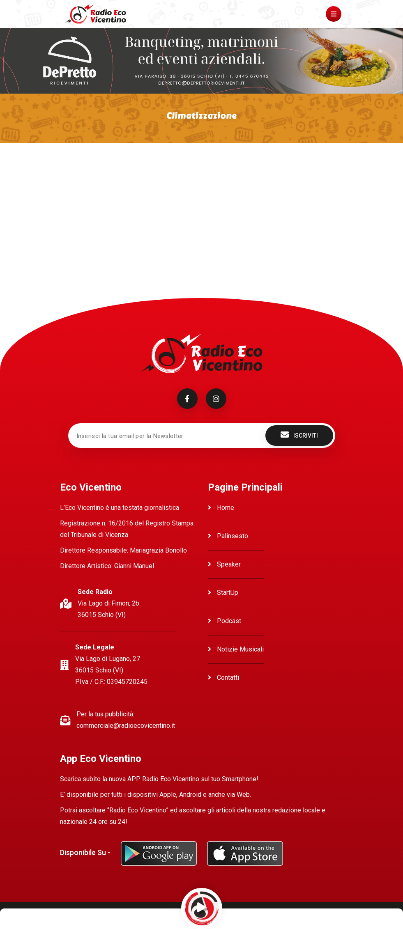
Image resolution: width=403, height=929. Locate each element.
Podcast (224, 621)
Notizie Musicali (236, 649)
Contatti (223, 677)
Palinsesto (228, 536)
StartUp (223, 592)
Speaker (224, 564)
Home (221, 508)
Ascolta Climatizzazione (95, 169)
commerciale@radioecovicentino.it (125, 725)
